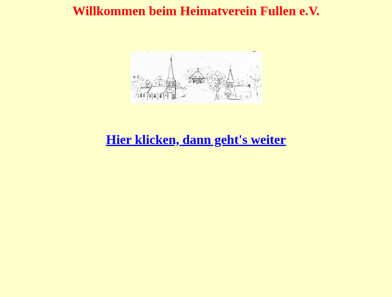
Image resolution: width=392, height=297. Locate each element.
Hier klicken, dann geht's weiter (196, 139)
